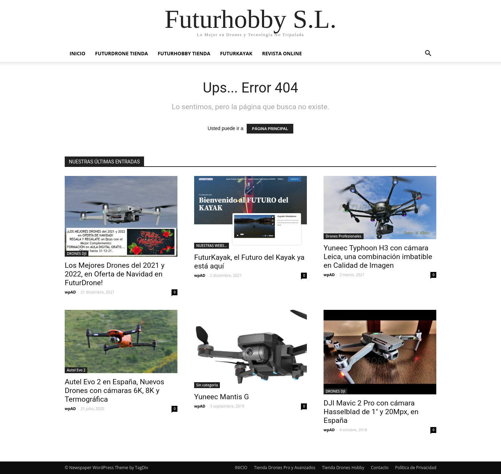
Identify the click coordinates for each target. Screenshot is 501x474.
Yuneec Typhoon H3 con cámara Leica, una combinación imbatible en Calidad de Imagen (378, 257)
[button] (428, 54)
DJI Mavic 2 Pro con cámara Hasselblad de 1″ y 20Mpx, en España (371, 412)
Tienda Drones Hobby (343, 468)
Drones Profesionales (343, 236)
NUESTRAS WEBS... (211, 245)
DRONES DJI (76, 253)
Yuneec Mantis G (221, 397)
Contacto (379, 468)
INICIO (241, 468)
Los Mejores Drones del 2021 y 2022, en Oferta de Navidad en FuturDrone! (115, 274)
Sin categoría (207, 385)
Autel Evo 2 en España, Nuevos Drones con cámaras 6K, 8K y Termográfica (114, 390)
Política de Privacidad (415, 468)
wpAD (70, 292)
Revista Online (282, 53)
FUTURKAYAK (236, 53)
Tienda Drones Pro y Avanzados (284, 468)
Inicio (77, 53)
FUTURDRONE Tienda (121, 53)
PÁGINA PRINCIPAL (270, 129)
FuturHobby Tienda (184, 53)
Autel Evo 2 (76, 370)
